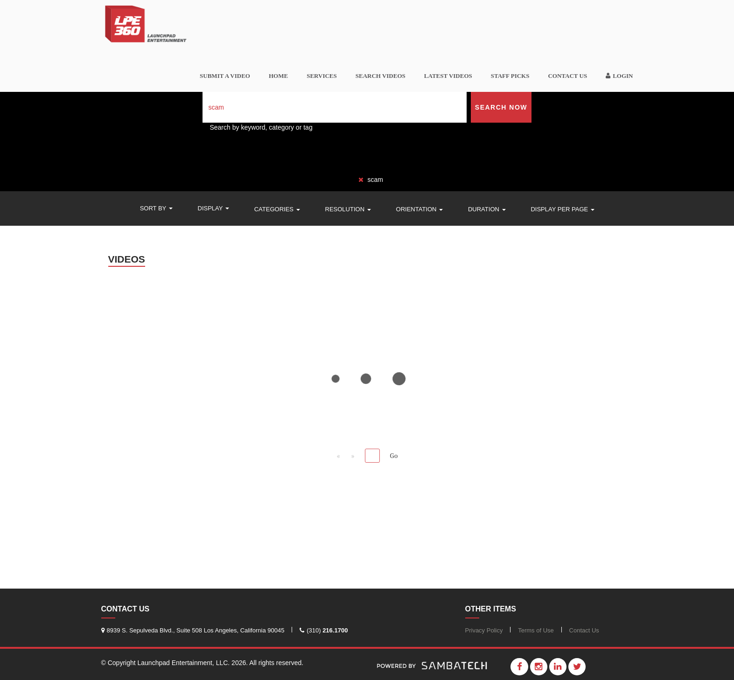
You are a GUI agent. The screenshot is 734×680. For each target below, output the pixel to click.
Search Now (501, 107)
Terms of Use (536, 630)
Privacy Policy (484, 630)
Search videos (380, 75)
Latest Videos (448, 75)
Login (619, 75)
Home (278, 75)
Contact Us (567, 75)
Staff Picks (510, 75)
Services (322, 75)
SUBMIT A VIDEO (225, 75)
